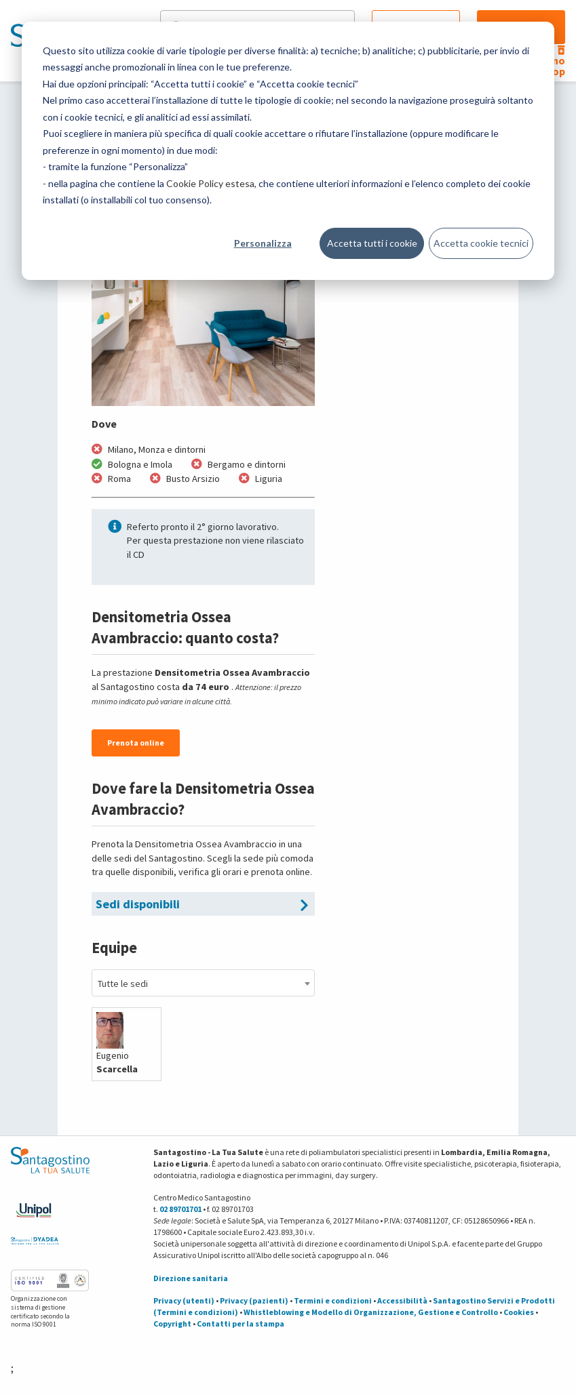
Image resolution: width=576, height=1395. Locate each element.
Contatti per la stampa (240, 1323)
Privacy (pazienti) (254, 1300)
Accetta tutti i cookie (372, 243)
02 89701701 (180, 1209)
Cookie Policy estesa (210, 183)
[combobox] (203, 982)
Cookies (518, 1312)
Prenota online (135, 742)
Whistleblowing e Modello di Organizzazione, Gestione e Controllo (371, 1312)
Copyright (172, 1323)
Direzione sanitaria (190, 1278)
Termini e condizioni (333, 1300)
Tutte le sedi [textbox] (123, 983)
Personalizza (263, 243)
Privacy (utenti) (183, 1300)
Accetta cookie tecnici (481, 243)
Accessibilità (402, 1300)
